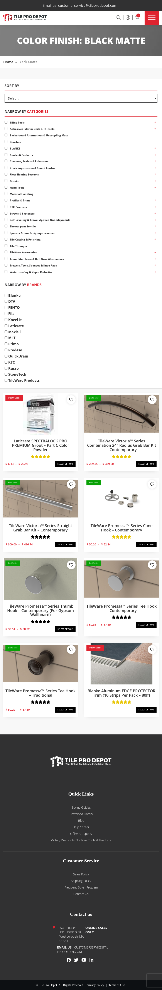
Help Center (81, 827)
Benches (13, 142)
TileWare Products (22, 380)
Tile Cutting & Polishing (22, 239)
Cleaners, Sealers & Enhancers (27, 161)
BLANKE (12, 148)
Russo (12, 368)
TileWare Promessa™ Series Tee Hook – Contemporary (121, 608)
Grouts (12, 181)
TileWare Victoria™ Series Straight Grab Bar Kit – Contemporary (40, 528)
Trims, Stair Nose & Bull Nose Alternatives (34, 259)
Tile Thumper (16, 246)
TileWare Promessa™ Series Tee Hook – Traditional (40, 693)
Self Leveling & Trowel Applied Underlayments (37, 220)
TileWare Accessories (21, 252)
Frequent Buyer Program (81, 887)
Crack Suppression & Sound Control (30, 168)
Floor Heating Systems (22, 174)
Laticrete (14, 325)
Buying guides (81, 807)
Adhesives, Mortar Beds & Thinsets (29, 129)
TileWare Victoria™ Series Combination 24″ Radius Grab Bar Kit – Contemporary (121, 445)
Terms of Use (116, 985)
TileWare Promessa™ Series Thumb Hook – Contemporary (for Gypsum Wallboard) (40, 610)
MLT (10, 337)
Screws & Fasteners (20, 213)
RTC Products (16, 207)
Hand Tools (14, 187)
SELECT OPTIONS (65, 463)
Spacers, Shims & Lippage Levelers (29, 233)
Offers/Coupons (81, 834)
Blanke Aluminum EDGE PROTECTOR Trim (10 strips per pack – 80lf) (121, 693)
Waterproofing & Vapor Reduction (29, 272)
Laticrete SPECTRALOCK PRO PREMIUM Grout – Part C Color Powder (40, 445)
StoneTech (15, 374)
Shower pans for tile (20, 226)
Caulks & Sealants (19, 155)
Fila (10, 313)
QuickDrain (16, 356)
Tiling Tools (15, 122)
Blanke (12, 295)
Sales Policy (81, 874)
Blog (81, 820)
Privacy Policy (95, 985)
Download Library (81, 814)
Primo (12, 344)
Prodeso (13, 350)
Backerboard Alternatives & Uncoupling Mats (36, 135)
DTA (10, 301)
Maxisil (13, 332)
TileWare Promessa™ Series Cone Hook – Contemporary (121, 528)
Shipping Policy (81, 881)
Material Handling (19, 194)
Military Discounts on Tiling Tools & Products (81, 840)
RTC (10, 362)
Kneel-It (13, 319)
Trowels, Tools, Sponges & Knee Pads (31, 265)
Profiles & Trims (17, 200)
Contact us (81, 894)
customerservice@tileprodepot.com (87, 5)
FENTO (12, 307)
